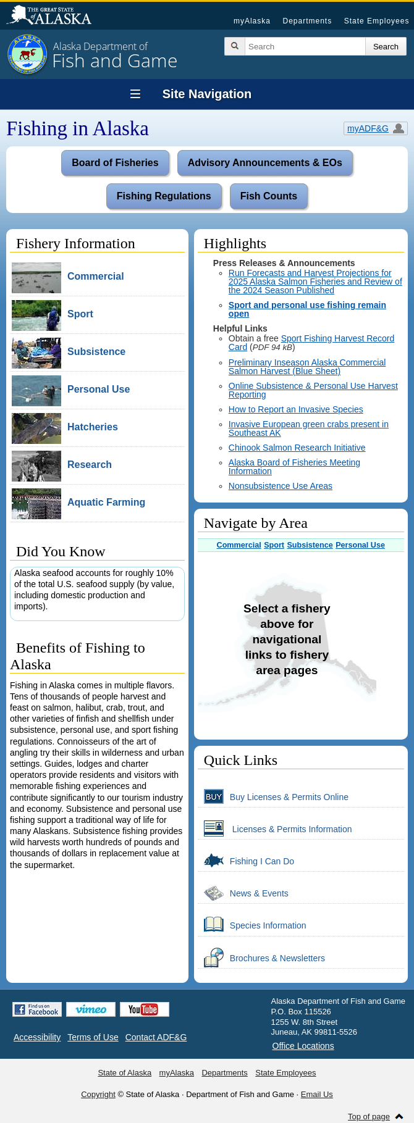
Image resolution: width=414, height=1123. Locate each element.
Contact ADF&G (156, 1037)
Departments (307, 21)
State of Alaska (55, 16)
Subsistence (309, 545)
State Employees (377, 21)
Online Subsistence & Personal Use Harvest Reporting (313, 390)
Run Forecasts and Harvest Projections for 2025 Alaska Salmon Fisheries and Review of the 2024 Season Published (315, 281)
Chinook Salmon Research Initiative (297, 448)
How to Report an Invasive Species (296, 409)
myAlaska (252, 21)
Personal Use (360, 545)
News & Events (243, 893)
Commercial (239, 545)
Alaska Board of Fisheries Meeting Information (294, 466)
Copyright (98, 1094)
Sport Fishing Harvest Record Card (311, 342)
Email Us (317, 1094)
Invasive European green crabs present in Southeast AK (309, 428)
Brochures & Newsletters (261, 957)
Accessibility (37, 1037)
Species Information (252, 925)
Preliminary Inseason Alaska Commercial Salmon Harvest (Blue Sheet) (307, 366)
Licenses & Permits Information (275, 828)
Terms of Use (92, 1037)
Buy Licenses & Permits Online (273, 796)
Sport (274, 545)
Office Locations (303, 1046)
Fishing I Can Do (246, 860)
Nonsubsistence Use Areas (280, 486)
